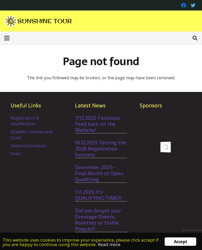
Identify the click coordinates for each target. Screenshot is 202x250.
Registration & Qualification (25, 121)
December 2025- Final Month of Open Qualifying (99, 173)
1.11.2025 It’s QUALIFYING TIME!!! (98, 195)
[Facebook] (183, 5)
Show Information (28, 146)
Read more (109, 244)
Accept (180, 241)
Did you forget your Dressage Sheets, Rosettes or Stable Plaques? (98, 220)
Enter (16, 154)
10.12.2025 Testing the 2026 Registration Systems (100, 149)
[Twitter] (193, 5)
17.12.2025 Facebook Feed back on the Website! (97, 124)
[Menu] (7, 38)
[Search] (195, 38)
